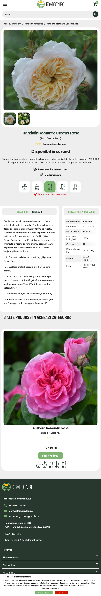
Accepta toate (44, 592)
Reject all (61, 592)
